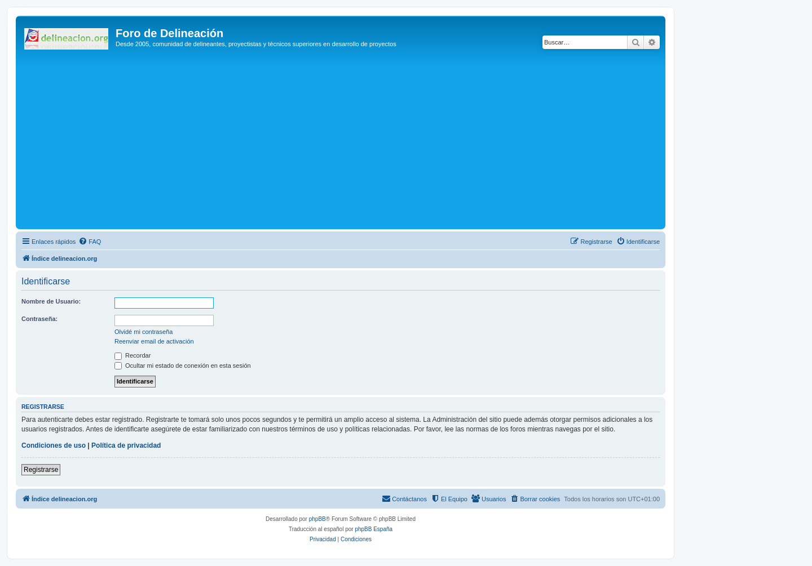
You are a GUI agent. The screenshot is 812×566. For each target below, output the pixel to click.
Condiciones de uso (53, 445)
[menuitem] (89, 241)
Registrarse (41, 470)
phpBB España (373, 529)
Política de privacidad (126, 445)
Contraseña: (39, 318)
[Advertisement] (357, 142)
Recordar (132, 355)
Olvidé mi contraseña (143, 331)
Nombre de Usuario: (51, 301)
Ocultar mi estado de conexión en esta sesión (182, 365)
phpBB (317, 519)
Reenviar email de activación (154, 341)
